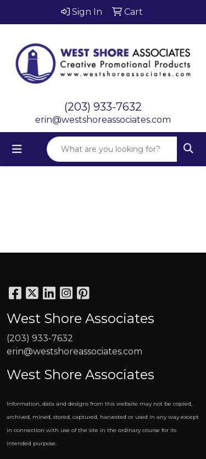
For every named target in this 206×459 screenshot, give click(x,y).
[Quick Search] (112, 149)
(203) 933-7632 (103, 106)
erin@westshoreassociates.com (103, 119)
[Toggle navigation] (17, 149)
